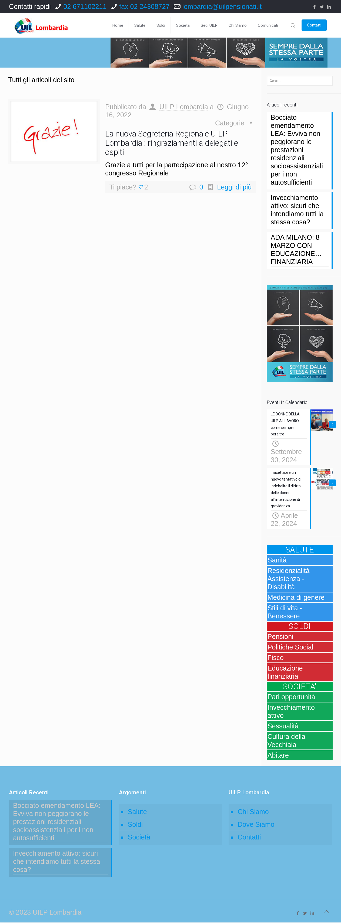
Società (139, 837)
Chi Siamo (253, 812)
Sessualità (283, 726)
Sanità (277, 560)
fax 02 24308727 (144, 6)
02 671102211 (84, 6)
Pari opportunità (291, 697)
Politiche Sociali (291, 647)
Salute (137, 812)
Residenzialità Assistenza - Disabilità (289, 579)
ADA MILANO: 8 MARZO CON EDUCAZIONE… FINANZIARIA (296, 249)
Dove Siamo (256, 825)
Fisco (276, 658)
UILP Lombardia (183, 107)
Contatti (249, 837)
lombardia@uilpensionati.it (222, 6)
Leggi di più (234, 187)
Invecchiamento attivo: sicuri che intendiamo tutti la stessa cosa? (297, 210)
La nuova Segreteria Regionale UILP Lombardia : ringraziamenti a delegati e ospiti (171, 143)
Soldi (135, 825)
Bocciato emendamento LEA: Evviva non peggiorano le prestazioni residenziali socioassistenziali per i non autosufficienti (297, 150)
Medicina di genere (296, 598)
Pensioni (280, 637)
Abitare (278, 755)
